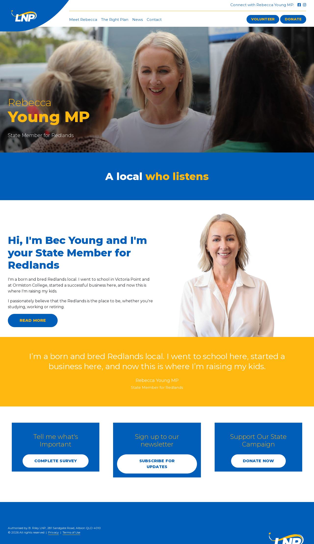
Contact (154, 19)
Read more (33, 320)
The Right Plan (114, 19)
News (137, 19)
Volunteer (263, 19)
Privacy (53, 532)
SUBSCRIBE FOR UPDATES (157, 464)
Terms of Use (71, 532)
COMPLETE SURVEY (55, 461)
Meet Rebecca (83, 19)
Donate (293, 19)
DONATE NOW (258, 461)
